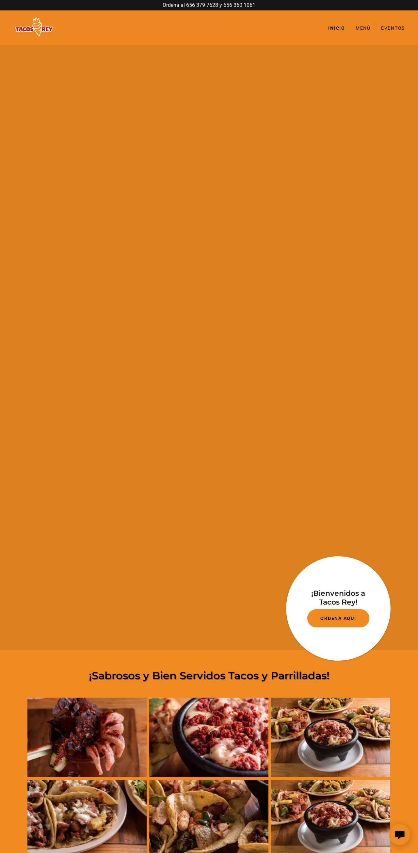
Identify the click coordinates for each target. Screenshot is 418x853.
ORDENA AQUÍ (338, 618)
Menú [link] (363, 28)
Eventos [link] (393, 28)
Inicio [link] (336, 28)
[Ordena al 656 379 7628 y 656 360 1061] (209, 5)
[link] (34, 27)
